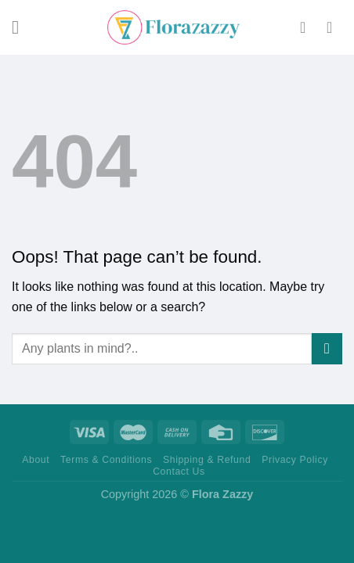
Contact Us (179, 471)
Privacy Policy (295, 459)
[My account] (308, 27)
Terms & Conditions (106, 459)
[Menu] (21, 27)
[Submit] (327, 348)
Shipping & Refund (207, 459)
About (35, 459)
